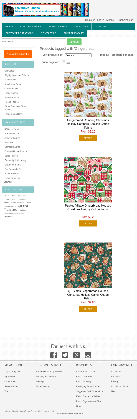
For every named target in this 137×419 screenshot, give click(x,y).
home (9, 26)
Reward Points (11, 386)
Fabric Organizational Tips (88, 401)
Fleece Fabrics (11, 102)
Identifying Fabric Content (88, 386)
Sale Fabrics (10, 79)
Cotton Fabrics (11, 88)
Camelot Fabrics (12, 147)
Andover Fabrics (12, 138)
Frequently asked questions (49, 371)
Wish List (8, 391)
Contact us (116, 371)
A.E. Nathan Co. (12, 133)
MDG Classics (10, 206)
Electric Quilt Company (15, 160)
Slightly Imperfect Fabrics (16, 75)
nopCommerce (76, 413)
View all (8, 182)
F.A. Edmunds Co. (13, 169)
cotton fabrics (30, 26)
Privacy (114, 381)
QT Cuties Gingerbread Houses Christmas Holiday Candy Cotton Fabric (88, 294)
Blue (14, 196)
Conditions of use (119, 386)
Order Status (10, 381)
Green (28, 203)
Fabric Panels (11, 93)
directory (81, 26)
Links (78, 406)
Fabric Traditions (12, 178)
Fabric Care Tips (84, 376)
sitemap (100, 26)
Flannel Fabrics (11, 97)
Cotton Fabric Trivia (85, 371)
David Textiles (11, 156)
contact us (48, 33)
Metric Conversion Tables (88, 396)
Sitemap (40, 381)
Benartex (8, 142)
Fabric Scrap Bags (13, 114)
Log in (100, 20)
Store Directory (43, 386)
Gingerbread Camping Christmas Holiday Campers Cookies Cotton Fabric (88, 124)
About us (115, 376)
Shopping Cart (73, 33)
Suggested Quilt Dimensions (89, 391)
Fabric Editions (11, 173)
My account (9, 376)
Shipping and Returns (46, 376)
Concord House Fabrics (15, 151)
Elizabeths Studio (12, 165)
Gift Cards (9, 71)
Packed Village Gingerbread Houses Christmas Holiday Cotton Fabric (88, 207)
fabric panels (58, 26)
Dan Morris (22, 196)
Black (7, 196)
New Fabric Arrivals (13, 84)
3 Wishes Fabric (12, 129)
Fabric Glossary (83, 381)
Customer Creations (20, 33)
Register (90, 20)
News (113, 391)
